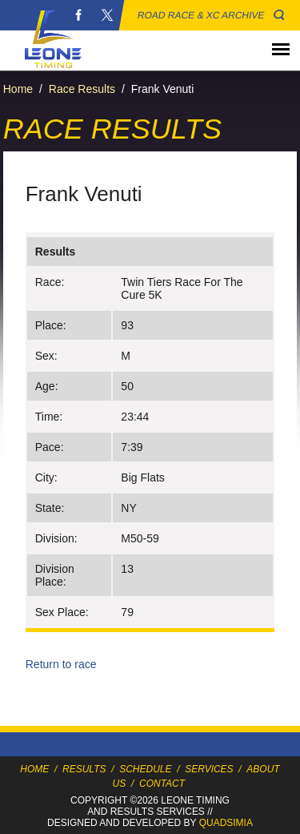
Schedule (145, 769)
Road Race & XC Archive (201, 15)
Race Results (82, 89)
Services (209, 769)
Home (18, 89)
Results (84, 769)
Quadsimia (226, 822)
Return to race (61, 664)
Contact (162, 783)
